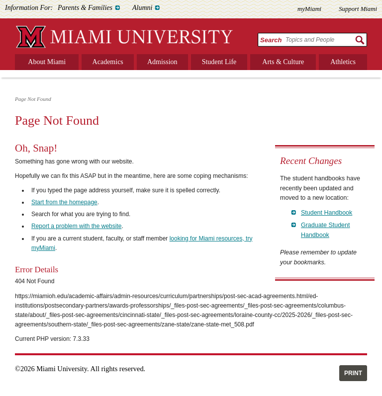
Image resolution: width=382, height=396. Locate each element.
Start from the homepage (64, 202)
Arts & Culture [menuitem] (283, 62)
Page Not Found (33, 99)
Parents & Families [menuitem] (85, 7)
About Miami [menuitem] (47, 62)
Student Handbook (326, 212)
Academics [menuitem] (108, 62)
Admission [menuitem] (162, 62)
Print (353, 373)
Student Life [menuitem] (219, 62)
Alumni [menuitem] (142, 7)
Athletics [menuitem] (343, 62)
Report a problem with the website (76, 226)
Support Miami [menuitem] (358, 8)
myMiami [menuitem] (309, 8)
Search (271, 40)
